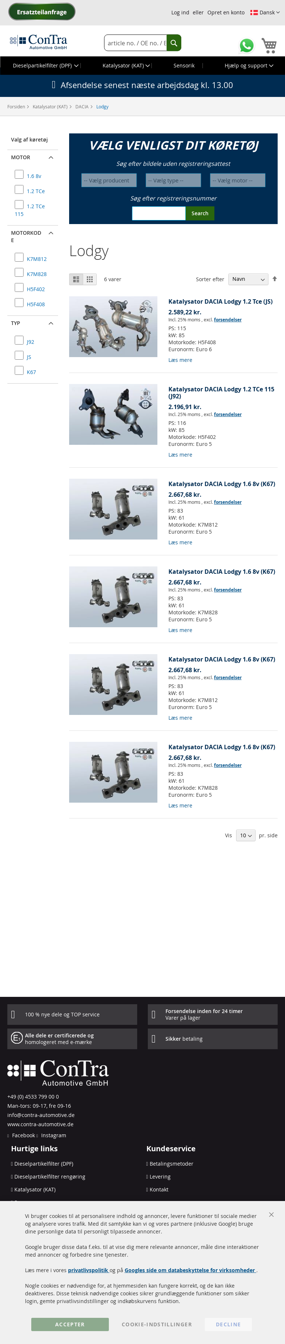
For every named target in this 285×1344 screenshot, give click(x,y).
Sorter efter (210, 278)
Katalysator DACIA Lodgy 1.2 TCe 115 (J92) (221, 392)
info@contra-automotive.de (41, 1114)
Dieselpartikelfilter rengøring (49, 1176)
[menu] (142, 65)
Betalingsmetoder (171, 1163)
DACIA (82, 106)
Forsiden (16, 106)
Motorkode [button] (26, 236)
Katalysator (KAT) (51, 106)
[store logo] (38, 41)
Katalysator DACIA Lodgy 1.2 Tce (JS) (220, 301)
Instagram (53, 1135)
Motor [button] (20, 157)
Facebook (23, 1135)
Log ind (180, 12)
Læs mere (180, 359)
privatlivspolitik (89, 1270)
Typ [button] (15, 323)
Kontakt (159, 1189)
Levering (160, 1176)
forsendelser (228, 320)
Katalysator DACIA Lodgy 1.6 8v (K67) (221, 484)
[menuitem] (45, 65)
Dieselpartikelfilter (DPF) (43, 1163)
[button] (265, 12)
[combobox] (142, 43)
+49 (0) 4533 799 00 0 (33, 1096)
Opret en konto (226, 12)
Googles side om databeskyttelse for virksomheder (190, 1270)
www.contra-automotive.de (40, 1124)
